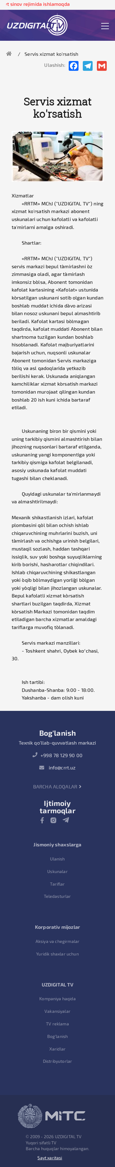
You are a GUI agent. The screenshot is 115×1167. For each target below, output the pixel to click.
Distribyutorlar (57, 1061)
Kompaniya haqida (57, 998)
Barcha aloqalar (57, 786)
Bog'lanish (57, 1036)
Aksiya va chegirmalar (57, 941)
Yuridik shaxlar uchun (57, 953)
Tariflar (57, 884)
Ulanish (57, 858)
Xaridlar (57, 1048)
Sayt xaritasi (49, 1157)
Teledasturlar (57, 896)
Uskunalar (57, 871)
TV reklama (57, 1023)
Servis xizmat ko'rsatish (51, 54)
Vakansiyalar (57, 1011)
